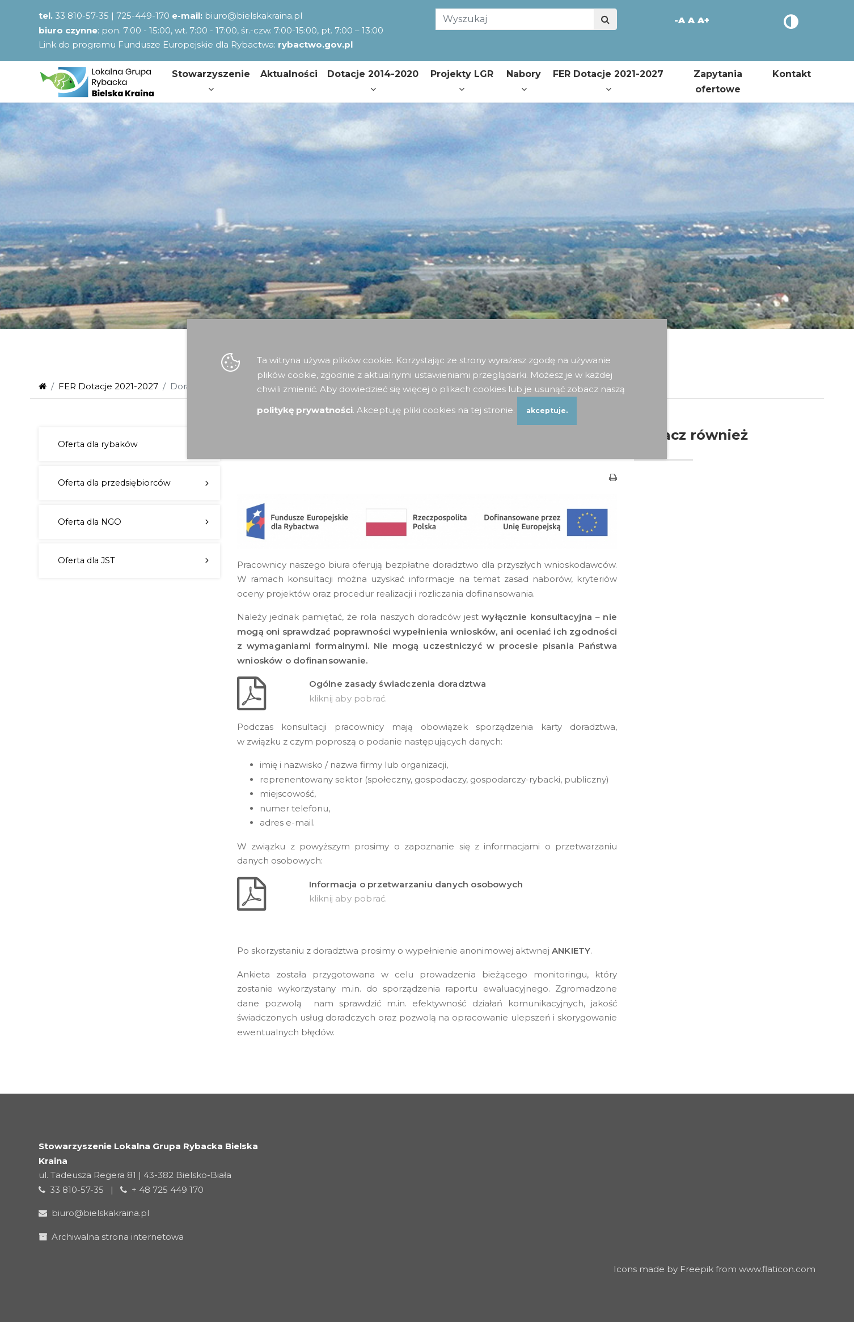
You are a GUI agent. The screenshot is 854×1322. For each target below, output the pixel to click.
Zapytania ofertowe (718, 82)
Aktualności (289, 74)
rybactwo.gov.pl (315, 44)
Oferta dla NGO (89, 522)
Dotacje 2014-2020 (372, 81)
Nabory (523, 81)
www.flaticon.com (777, 1269)
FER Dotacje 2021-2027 (608, 81)
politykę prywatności (305, 410)
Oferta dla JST (86, 560)
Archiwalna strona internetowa (113, 1236)
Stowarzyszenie (211, 81)
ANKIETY (571, 950)
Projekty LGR (461, 81)
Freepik (696, 1269)
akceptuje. (547, 410)
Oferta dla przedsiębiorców (114, 483)
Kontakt (791, 74)
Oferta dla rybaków (98, 444)
